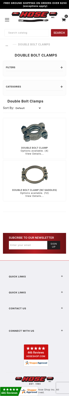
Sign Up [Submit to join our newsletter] (54, 245)
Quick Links (36, 276)
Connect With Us (36, 330)
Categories (34, 86)
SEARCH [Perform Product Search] (59, 32)
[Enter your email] (28, 245)
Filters (34, 67)
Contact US (36, 308)
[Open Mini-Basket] (65, 20)
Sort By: (8, 108)
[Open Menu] (7, 20)
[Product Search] (26, 33)
